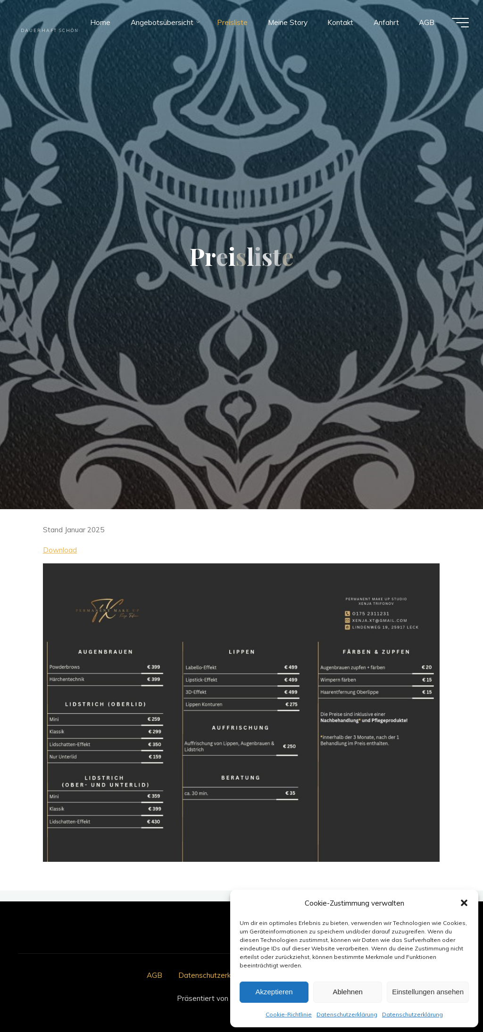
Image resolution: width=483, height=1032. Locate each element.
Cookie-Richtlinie (289, 1014)
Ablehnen (347, 992)
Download (60, 549)
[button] (464, 903)
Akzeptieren (273, 992)
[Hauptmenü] (460, 22)
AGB (154, 975)
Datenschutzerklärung (346, 1014)
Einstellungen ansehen (428, 992)
